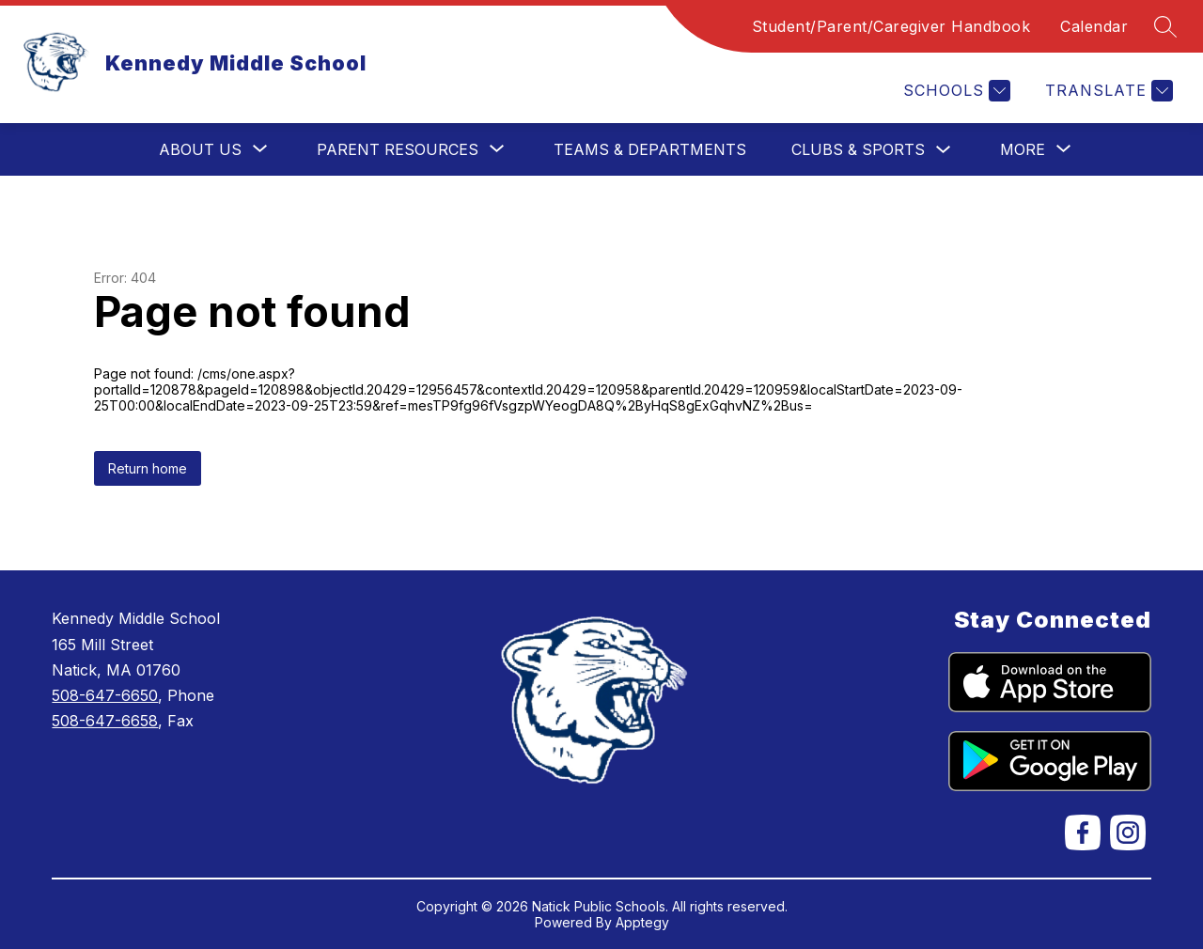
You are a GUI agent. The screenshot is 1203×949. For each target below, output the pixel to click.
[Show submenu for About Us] (200, 149)
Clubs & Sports (858, 149)
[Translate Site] (1106, 90)
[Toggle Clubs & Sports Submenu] (943, 150)
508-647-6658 (105, 720)
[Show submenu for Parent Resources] (397, 149)
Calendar (1094, 26)
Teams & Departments (650, 149)
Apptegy (642, 922)
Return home (147, 468)
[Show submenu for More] (1022, 149)
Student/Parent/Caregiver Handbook (891, 26)
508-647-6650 (105, 695)
